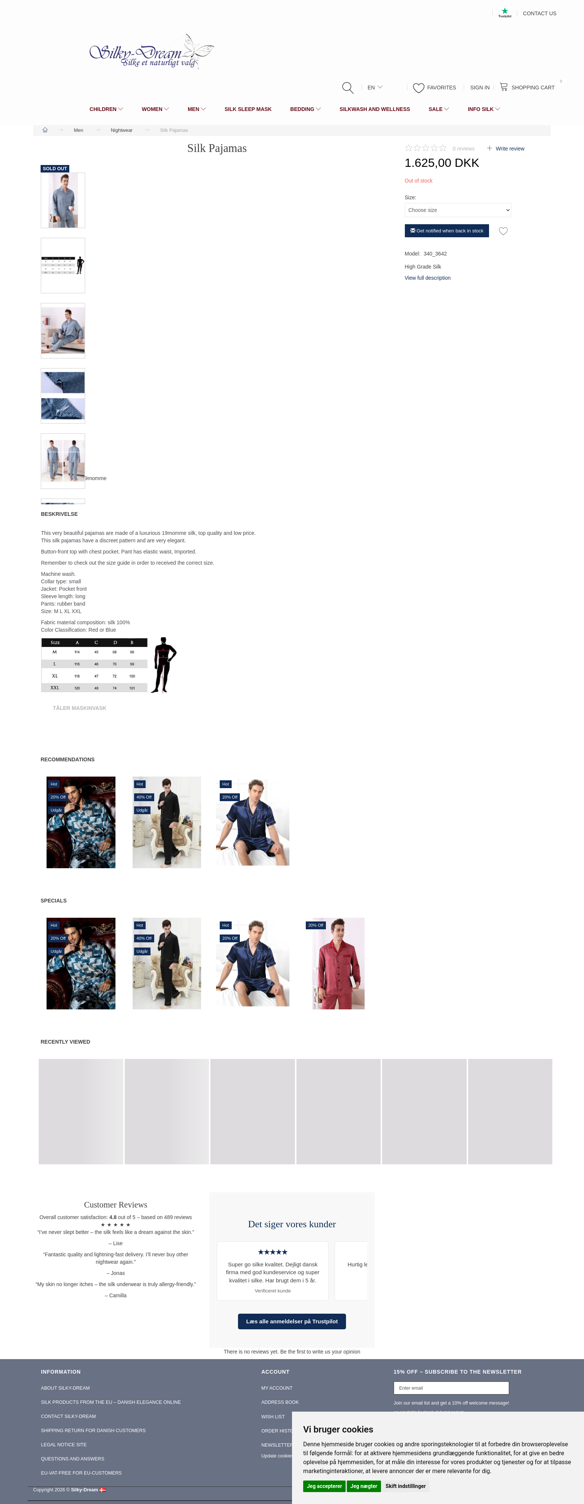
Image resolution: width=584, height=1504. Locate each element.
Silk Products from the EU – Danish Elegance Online (111, 1402)
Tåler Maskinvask (80, 708)
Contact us (539, 13)
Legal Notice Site (64, 1444)
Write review (509, 149)
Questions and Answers (72, 1459)
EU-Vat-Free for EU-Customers (81, 1473)
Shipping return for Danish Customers (93, 1430)
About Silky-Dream (65, 1388)
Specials (54, 901)
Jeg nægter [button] (363, 1486)
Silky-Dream (84, 1489)
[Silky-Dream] (149, 51)
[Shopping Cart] (529, 87)
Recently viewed (65, 1042)
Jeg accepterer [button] (324, 1486)
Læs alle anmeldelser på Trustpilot (292, 1321)
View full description (428, 278)
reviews (464, 149)
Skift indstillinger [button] (405, 1486)
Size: (410, 197)
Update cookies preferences (290, 1456)
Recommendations (68, 759)
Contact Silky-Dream (68, 1416)
